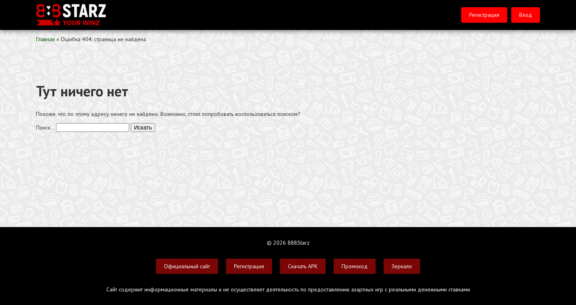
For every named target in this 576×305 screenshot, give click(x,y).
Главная (45, 39)
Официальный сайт (187, 266)
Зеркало (402, 266)
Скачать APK (303, 266)
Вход (525, 14)
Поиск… (45, 127)
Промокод (355, 266)
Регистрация (484, 14)
